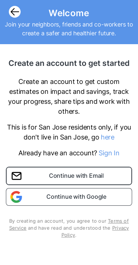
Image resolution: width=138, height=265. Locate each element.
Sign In (109, 153)
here (107, 137)
